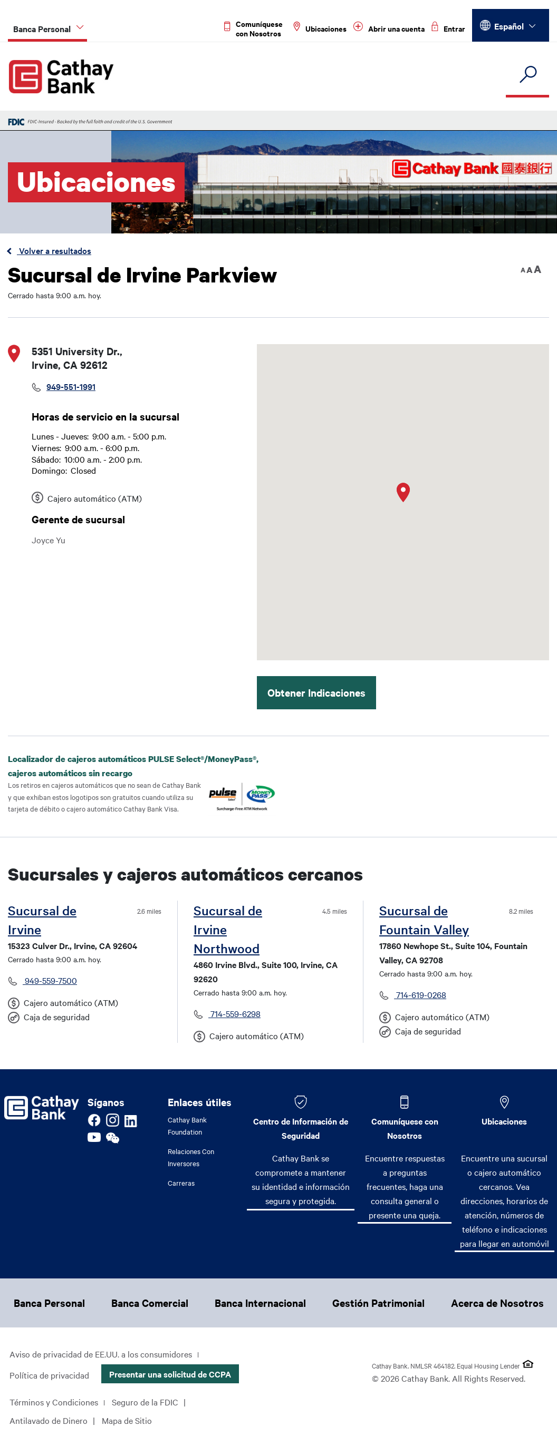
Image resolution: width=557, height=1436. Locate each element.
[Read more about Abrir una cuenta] (389, 28)
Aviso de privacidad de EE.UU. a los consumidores (100, 1354)
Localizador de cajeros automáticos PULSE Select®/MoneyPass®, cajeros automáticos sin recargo (133, 766)
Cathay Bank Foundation (187, 1125)
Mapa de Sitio (127, 1420)
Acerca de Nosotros (497, 1303)
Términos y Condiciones (53, 1401)
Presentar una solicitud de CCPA (170, 1374)
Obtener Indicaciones (316, 692)
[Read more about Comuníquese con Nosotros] (255, 28)
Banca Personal (49, 1303)
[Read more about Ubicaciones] (320, 28)
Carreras (181, 1182)
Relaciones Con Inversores (191, 1157)
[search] (527, 75)
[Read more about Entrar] (448, 28)
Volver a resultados (54, 250)
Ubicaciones (504, 1121)
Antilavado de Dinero (48, 1420)
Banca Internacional (260, 1303)
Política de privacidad (49, 1375)
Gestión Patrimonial (378, 1303)
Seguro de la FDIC (145, 1401)
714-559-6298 (234, 1013)
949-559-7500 (50, 980)
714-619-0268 (420, 994)
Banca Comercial (149, 1303)
